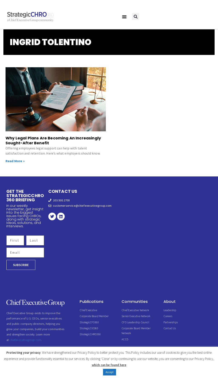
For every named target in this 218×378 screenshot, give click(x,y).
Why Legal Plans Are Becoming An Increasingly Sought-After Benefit (53, 140)
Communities (135, 301)
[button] (124, 16)
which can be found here (109, 365)
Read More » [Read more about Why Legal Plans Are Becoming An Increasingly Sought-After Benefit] (15, 161)
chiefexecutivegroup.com (25, 340)
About (170, 301)
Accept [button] (109, 372)
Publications (91, 301)
